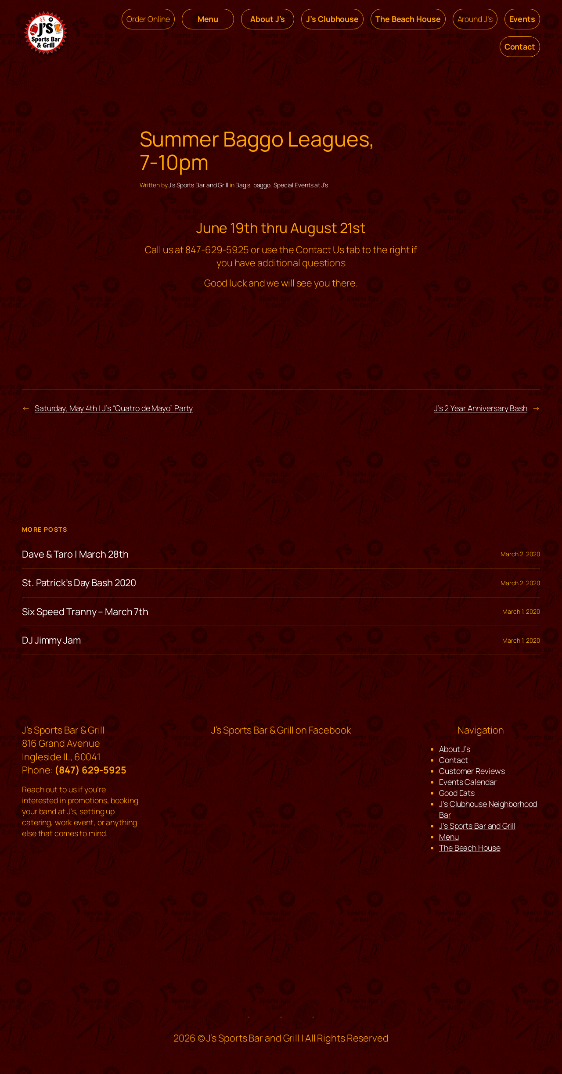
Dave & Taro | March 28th (75, 554)
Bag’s (242, 185)
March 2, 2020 (520, 554)
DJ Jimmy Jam (51, 640)
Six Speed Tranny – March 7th (85, 611)
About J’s (454, 749)
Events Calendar (468, 782)
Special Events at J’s (301, 185)
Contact (453, 760)
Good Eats (457, 793)
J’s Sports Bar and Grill (198, 185)
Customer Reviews (471, 771)
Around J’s (475, 19)
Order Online (148, 19)
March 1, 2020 (521, 611)
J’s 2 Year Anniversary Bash (480, 408)
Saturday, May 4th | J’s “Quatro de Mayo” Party (114, 408)
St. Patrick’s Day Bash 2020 (79, 582)
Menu (449, 836)
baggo (262, 185)
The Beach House (470, 847)
